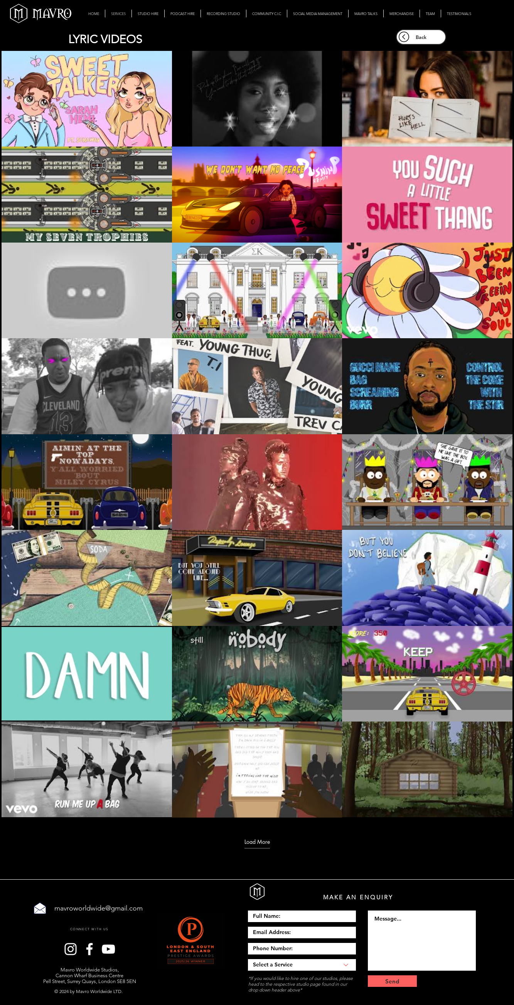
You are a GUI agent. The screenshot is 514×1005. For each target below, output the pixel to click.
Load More (257, 841)
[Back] (421, 37)
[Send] (392, 981)
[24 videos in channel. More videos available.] (257, 434)
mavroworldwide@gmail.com (98, 908)
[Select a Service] (302, 965)
